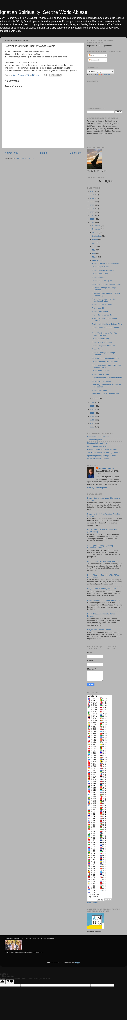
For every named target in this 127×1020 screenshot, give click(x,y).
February (96, 260)
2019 (92, 216)
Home (43, 152)
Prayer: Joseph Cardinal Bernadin (105, 362)
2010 (92, 423)
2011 (92, 420)
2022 (92, 205)
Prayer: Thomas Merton (101, 371)
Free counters (92, 903)
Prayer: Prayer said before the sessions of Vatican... (104, 300)
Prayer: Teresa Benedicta (102, 315)
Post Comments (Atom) (25, 158)
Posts (92, 55)
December (96, 226)
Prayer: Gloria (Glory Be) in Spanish (101, 589)
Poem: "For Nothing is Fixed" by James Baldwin (104, 334)
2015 (92, 406)
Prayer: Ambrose (98, 277)
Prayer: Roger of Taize (101, 267)
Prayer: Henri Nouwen (100, 374)
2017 (92, 223)
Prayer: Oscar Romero (101, 339)
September (96, 236)
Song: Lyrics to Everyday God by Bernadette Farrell (100, 547)
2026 (92, 191)
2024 (92, 198)
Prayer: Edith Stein (99, 390)
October (95, 232)
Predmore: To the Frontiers (97, 437)
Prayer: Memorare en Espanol (99, 630)
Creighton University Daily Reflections (102, 449)
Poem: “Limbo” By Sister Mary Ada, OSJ (103, 561)
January (95, 398)
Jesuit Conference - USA (97, 446)
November (96, 229)
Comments (94, 60)
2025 (92, 195)
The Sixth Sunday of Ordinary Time (106, 358)
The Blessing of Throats (101, 381)
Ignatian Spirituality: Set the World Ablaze (43, 12)
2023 (92, 202)
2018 (92, 219)
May (94, 250)
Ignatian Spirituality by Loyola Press (101, 456)
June (94, 246)
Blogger (77, 963)
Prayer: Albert (97, 349)
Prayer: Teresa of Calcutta (102, 342)
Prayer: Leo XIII (98, 308)
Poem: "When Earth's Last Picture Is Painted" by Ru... (106, 366)
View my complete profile (97, 488)
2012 (92, 416)
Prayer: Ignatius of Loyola (102, 304)
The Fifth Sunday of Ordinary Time (105, 394)
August (95, 239)
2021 (92, 209)
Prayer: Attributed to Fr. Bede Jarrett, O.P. (103, 600)
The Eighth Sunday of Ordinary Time (106, 284)
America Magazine (94, 440)
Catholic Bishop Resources (98, 459)
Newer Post (11, 152)
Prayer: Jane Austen (100, 274)
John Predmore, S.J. (107, 468)
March (95, 257)
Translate (103, 75)
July (94, 243)
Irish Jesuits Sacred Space (97, 443)
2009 (92, 427)
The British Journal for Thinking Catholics (103, 452)
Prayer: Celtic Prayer (100, 311)
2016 (92, 403)
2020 (92, 212)
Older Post (75, 152)
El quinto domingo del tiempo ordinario (107, 378)
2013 (92, 413)
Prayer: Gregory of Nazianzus (103, 346)
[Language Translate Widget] (100, 71)
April (94, 253)
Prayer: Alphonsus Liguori (102, 281)
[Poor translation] (9, 981)
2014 (92, 409)
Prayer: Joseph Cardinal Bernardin (105, 263)
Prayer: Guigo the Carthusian (103, 270)
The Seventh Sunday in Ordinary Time (107, 324)
